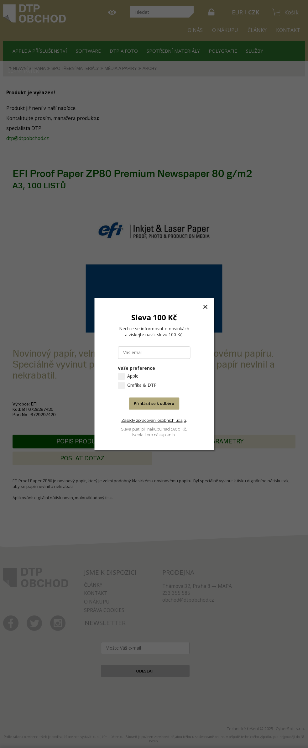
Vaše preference (136, 368)
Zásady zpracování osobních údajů (153, 420)
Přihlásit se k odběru (154, 403)
